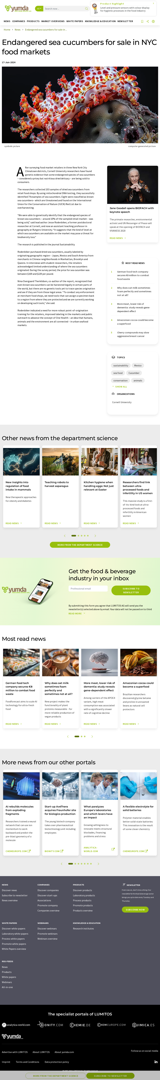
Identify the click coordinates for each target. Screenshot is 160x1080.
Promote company (48, 905)
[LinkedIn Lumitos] (156, 1061)
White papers (9, 977)
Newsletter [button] (125, 21)
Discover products (82, 890)
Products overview (82, 910)
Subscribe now (135, 909)
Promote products (83, 905)
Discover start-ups (47, 895)
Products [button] (33, 21)
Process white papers (13, 938)
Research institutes (83, 928)
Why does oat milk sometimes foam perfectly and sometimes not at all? (134, 291)
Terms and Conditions (27, 1061)
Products (7, 972)
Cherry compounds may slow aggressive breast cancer (133, 334)
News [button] (7, 21)
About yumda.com (64, 1052)
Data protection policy (57, 1061)
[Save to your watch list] (142, 21)
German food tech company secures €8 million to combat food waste (133, 275)
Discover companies (48, 890)
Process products (82, 900)
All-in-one (7, 987)
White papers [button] (74, 21)
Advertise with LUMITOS (15, 1052)
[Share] (147, 21)
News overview (10, 900)
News (5, 967)
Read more (78, 613)
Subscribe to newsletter (131, 590)
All (38, 8)
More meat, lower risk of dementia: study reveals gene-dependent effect (133, 307)
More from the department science (80, 544)
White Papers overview (14, 948)
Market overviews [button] (53, 21)
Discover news (9, 890)
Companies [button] (18, 21)
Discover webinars (47, 928)
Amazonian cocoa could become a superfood (135, 321)
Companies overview (48, 910)
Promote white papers (14, 943)
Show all (119, 386)
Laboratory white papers (15, 933)
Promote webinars (48, 933)
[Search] (86, 9)
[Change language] (153, 21)
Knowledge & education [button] (100, 21)
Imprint (6, 1061)
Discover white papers (13, 928)
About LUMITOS (41, 1052)
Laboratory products (84, 895)
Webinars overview (47, 938)
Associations (44, 900)
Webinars (7, 982)
